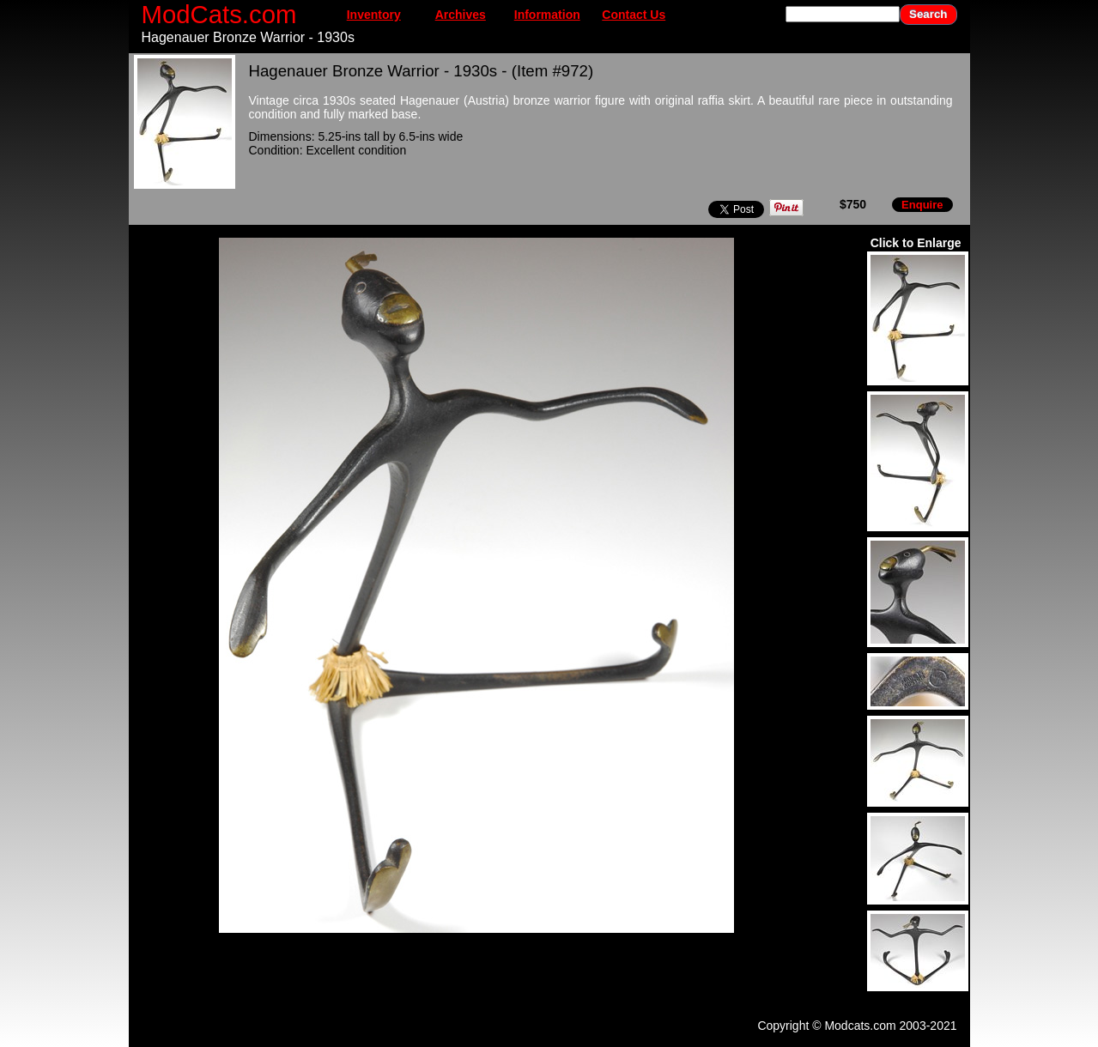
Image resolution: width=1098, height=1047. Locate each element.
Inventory (374, 14)
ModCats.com (219, 14)
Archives (460, 14)
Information (547, 14)
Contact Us (633, 14)
